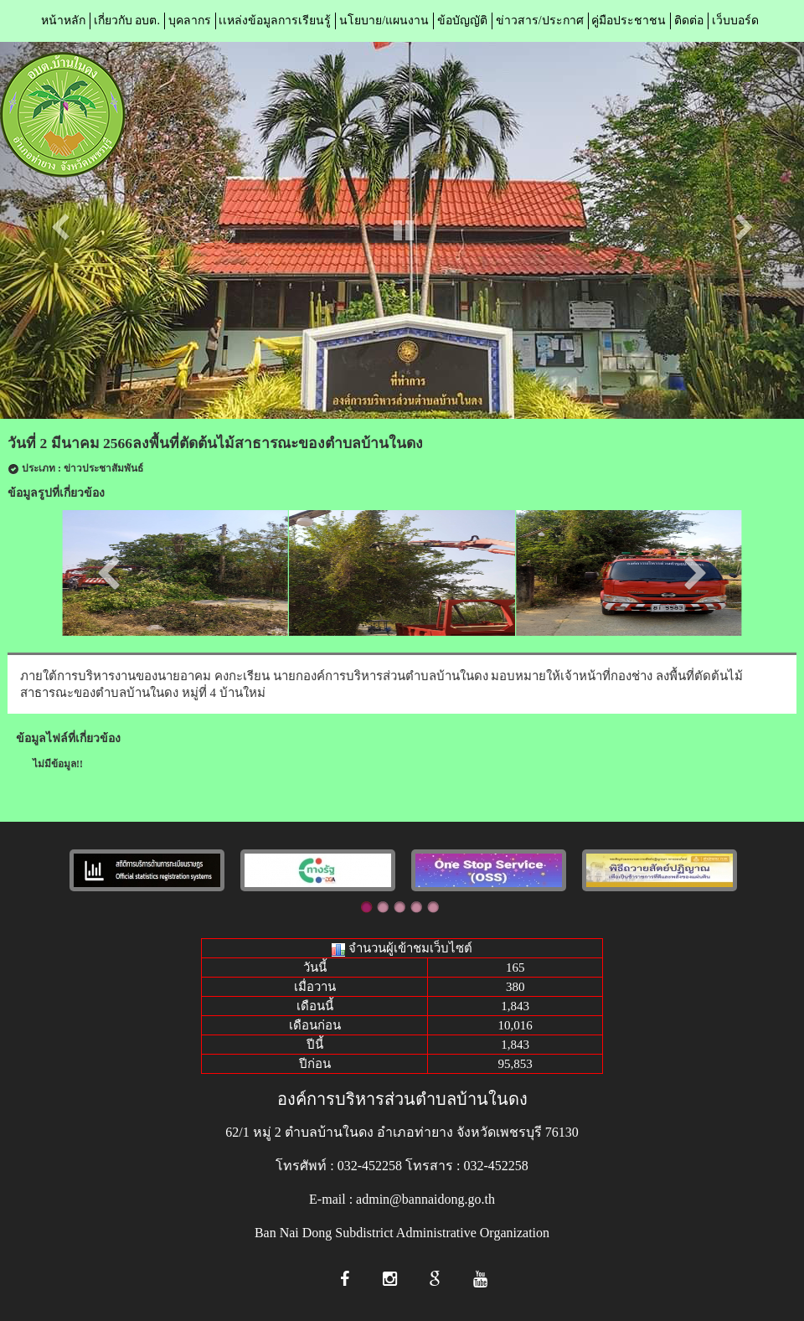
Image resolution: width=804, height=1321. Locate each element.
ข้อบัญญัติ (462, 20)
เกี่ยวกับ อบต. (127, 20)
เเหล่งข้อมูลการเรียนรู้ (275, 20)
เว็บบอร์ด (735, 20)
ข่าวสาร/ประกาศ (540, 20)
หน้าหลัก (63, 20)
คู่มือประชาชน (628, 20)
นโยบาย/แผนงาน (384, 20)
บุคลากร (189, 20)
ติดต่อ (689, 20)
